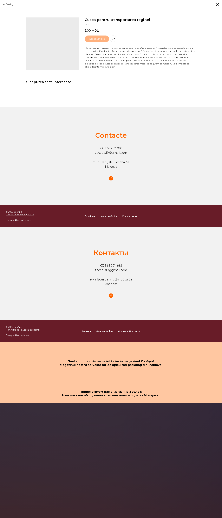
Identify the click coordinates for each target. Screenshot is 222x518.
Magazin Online (108, 216)
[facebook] (111, 178)
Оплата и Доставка (129, 331)
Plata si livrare (129, 216)
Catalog (9, 4)
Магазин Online (104, 331)
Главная (86, 331)
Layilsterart (25, 220)
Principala (90, 216)
